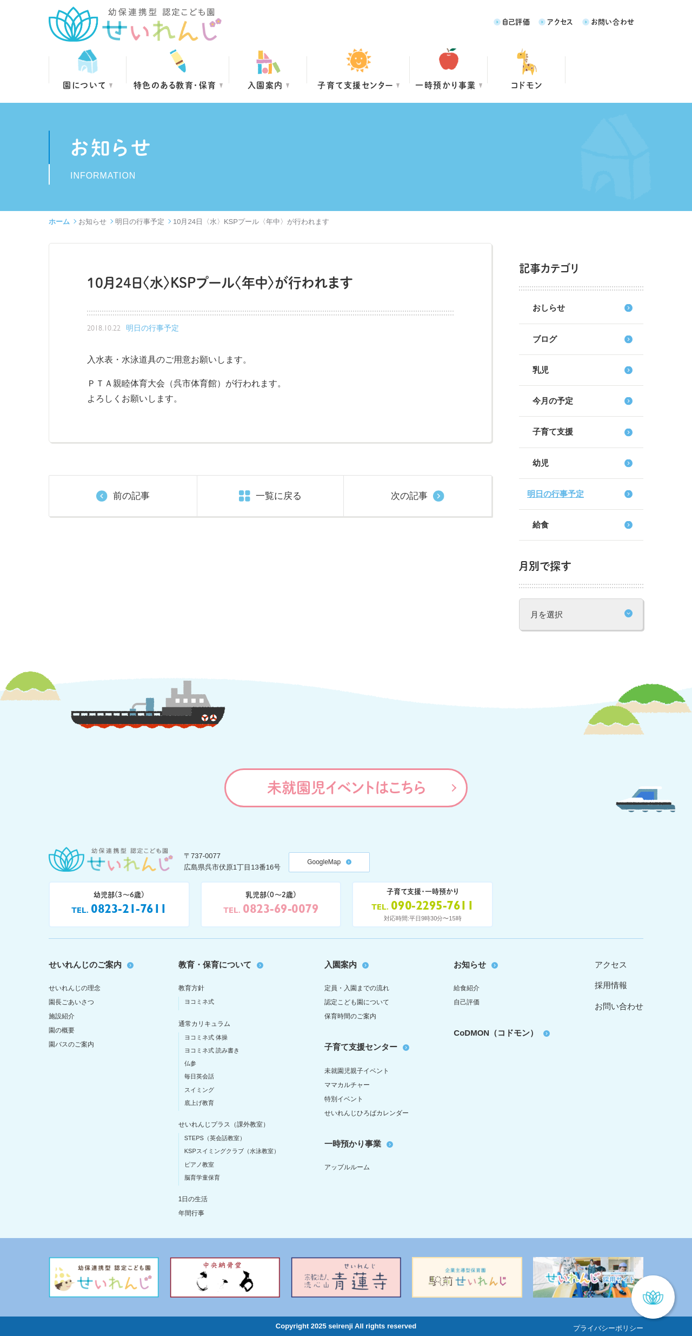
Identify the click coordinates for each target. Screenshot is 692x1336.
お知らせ (92, 222)
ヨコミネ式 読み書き (211, 1050)
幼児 (541, 463)
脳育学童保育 (202, 1177)
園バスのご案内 (71, 1044)
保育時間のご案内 (350, 1016)
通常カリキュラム (204, 1024)
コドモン (527, 84)
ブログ (545, 339)
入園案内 (265, 84)
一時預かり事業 (352, 1143)
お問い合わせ (613, 21)
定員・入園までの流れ (356, 988)
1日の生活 (193, 1199)
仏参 (190, 1063)
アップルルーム (347, 1167)
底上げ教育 (199, 1103)
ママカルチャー (347, 1085)
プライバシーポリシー (608, 1328)
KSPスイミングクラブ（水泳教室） (232, 1151)
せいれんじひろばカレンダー (366, 1113)
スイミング (199, 1090)
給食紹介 (467, 988)
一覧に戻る (279, 496)
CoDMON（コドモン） (496, 1032)
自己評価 (516, 21)
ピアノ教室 (199, 1164)
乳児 (541, 369)
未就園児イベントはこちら (346, 787)
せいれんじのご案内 (85, 964)
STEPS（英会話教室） (214, 1138)
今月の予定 (553, 400)
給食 (541, 524)
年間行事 (191, 1213)
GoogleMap (324, 862)
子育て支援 (553, 431)
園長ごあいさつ (71, 1002)
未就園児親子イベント (356, 1071)
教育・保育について (214, 964)
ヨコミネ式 (199, 1001)
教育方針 (191, 988)
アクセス (560, 21)
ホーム (59, 222)
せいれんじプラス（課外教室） (223, 1124)
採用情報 (611, 985)
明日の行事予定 (139, 222)
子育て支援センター (355, 84)
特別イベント (343, 1099)
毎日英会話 (199, 1076)
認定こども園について (356, 1002)
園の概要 (62, 1030)
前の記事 (131, 496)
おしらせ (549, 307)
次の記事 (409, 496)
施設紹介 (62, 1016)
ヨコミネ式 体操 (206, 1037)
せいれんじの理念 (75, 988)
